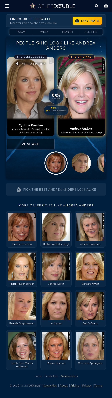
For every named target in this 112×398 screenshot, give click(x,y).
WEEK (44, 31)
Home (38, 376)
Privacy (86, 385)
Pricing (74, 385)
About (64, 385)
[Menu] (7, 6)
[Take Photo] (106, 6)
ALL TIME (90, 31)
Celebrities (51, 376)
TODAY (21, 31)
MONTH (67, 31)
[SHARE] (30, 144)
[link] (52, 5)
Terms (98, 385)
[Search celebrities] (96, 6)
